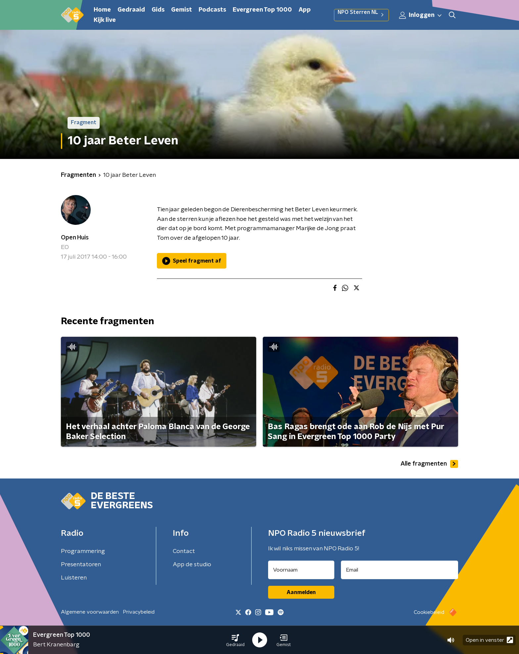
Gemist (181, 10)
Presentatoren (81, 565)
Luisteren (74, 578)
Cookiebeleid (429, 612)
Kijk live (105, 20)
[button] (235, 640)
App (305, 10)
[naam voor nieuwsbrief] (301, 570)
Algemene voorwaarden (90, 612)
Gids (158, 10)
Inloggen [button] (421, 15)
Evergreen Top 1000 (262, 10)
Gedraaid (131, 10)
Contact (184, 551)
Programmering (83, 551)
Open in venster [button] (489, 640)
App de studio (192, 565)
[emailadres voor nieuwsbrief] (399, 570)
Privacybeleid (139, 612)
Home (102, 10)
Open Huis (75, 238)
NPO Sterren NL (361, 15)
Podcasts (212, 10)
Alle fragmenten (429, 464)
